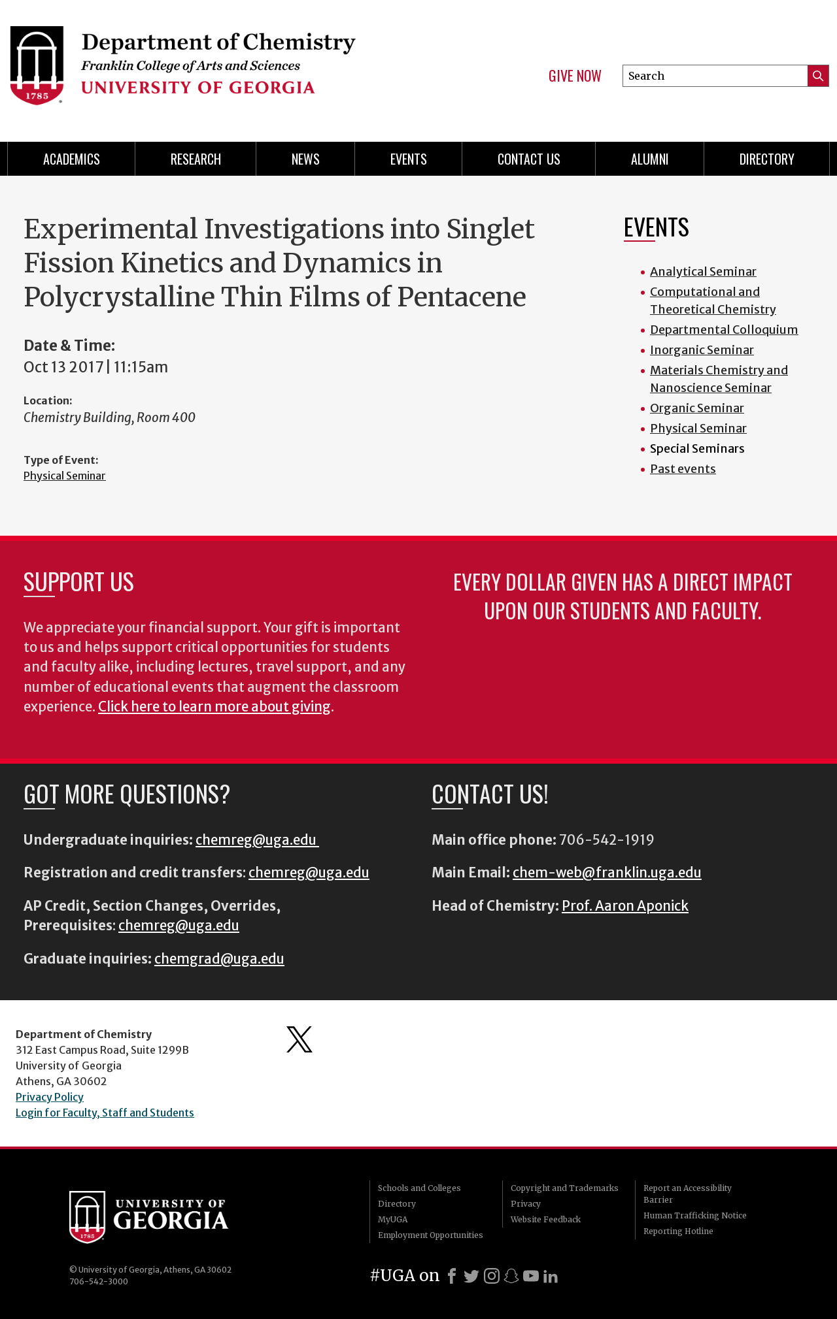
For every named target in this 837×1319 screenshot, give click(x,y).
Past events (683, 468)
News (306, 159)
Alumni (650, 159)
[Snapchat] (511, 1276)
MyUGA (392, 1219)
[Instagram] (492, 1276)
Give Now (575, 76)
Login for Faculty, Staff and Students (105, 1112)
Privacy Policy (50, 1096)
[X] (471, 1276)
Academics (71, 159)
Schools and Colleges (419, 1188)
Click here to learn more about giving (214, 706)
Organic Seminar (697, 407)
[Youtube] (531, 1276)
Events (408, 159)
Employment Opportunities (430, 1235)
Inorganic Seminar (702, 349)
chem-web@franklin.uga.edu (607, 872)
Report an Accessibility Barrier (687, 1194)
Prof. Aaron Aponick (625, 906)
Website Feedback (546, 1219)
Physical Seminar (65, 475)
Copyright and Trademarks (565, 1188)
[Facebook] (452, 1276)
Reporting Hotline (678, 1231)
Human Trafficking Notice (695, 1215)
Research (196, 159)
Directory (767, 159)
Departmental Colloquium (724, 329)
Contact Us (529, 159)
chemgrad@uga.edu (219, 959)
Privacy (526, 1204)
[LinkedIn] (550, 1276)
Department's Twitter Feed (299, 1039)
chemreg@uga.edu (257, 840)
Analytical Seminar (703, 271)
